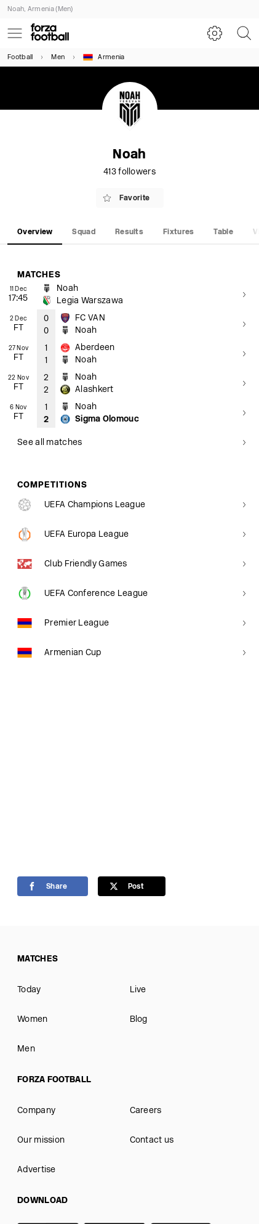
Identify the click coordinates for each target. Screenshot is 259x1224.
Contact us (152, 1140)
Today (29, 990)
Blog (139, 1019)
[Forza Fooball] (50, 33)
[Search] (244, 33)
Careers (146, 1111)
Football (20, 57)
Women (32, 1019)
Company (36, 1111)
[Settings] (214, 33)
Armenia (103, 57)
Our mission (41, 1140)
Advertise (36, 1170)
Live (138, 990)
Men (58, 57)
